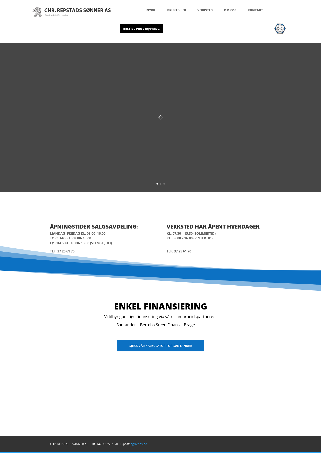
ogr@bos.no (139, 444)
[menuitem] (151, 10)
